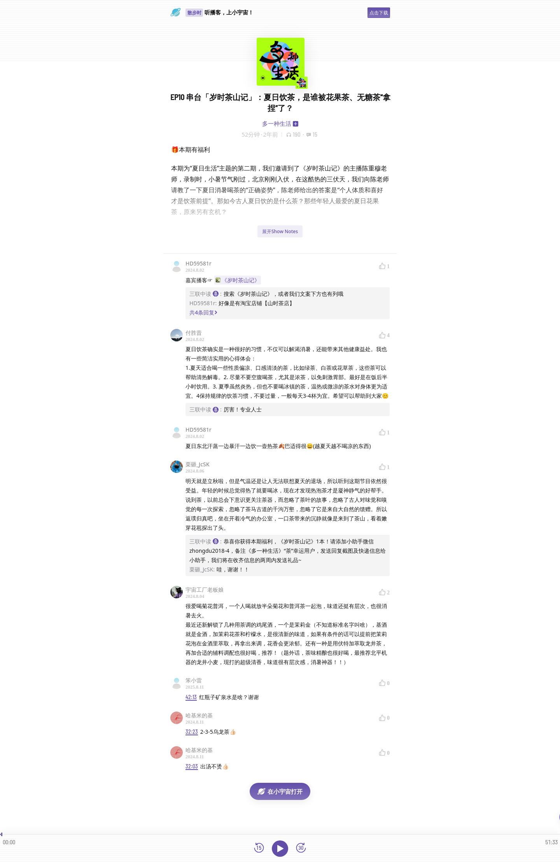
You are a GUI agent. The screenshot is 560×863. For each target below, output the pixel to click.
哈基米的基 (199, 715)
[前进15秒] (301, 848)
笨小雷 (194, 680)
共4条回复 (203, 312)
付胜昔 (194, 332)
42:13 (191, 697)
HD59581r (199, 263)
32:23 (192, 731)
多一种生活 (276, 123)
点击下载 (378, 12)
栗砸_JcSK (198, 464)
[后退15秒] (259, 848)
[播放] (280, 848)
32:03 (192, 766)
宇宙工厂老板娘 (205, 589)
